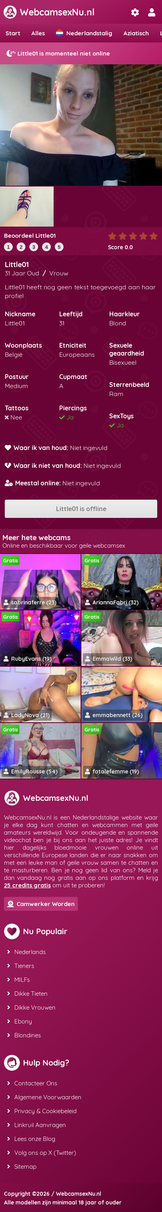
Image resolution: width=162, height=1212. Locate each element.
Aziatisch (136, 33)
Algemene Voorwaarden (44, 1097)
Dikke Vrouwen (31, 1007)
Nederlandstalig (84, 33)
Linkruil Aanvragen (36, 1125)
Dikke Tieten (27, 993)
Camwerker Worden (41, 904)
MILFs (18, 979)
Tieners (20, 966)
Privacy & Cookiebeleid (42, 1111)
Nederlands (26, 952)
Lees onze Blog (31, 1139)
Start (13, 33)
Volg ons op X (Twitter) (41, 1152)
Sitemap (22, 1166)
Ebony (19, 1021)
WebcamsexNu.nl (48, 12)
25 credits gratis (27, 885)
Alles (38, 33)
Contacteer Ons (32, 1083)
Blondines (24, 1035)
